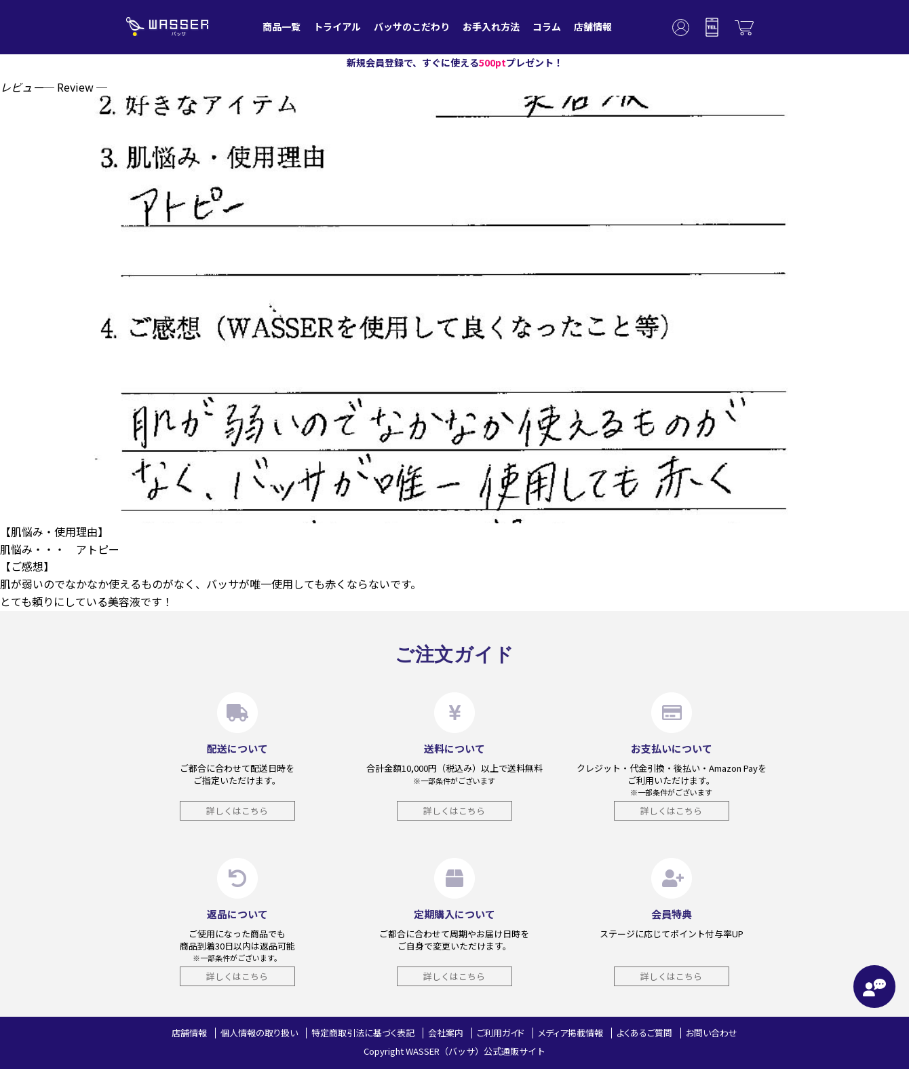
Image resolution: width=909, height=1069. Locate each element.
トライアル (337, 26)
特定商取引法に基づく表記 (362, 1032)
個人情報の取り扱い (259, 1032)
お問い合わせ (711, 1032)
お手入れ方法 (491, 26)
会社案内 (445, 1032)
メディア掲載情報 (570, 1032)
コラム (547, 26)
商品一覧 (282, 26)
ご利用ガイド (500, 1032)
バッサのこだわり (412, 26)
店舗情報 (593, 26)
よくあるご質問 (644, 1032)
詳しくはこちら (237, 810)
